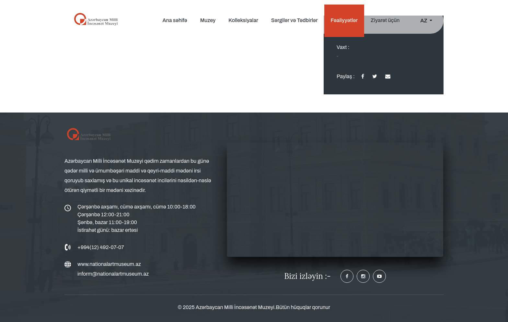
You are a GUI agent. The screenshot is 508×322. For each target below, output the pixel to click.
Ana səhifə (174, 20)
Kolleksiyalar (243, 20)
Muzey (208, 20)
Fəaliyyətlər (344, 20)
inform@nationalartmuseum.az (113, 274)
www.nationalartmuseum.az (109, 264)
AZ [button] (424, 20)
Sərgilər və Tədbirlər (294, 20)
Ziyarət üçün (385, 20)
